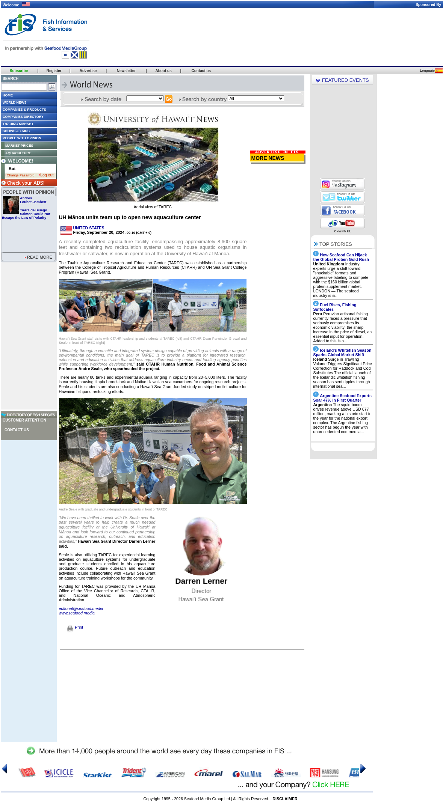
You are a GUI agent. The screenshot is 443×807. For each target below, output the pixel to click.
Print (75, 627)
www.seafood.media (77, 613)
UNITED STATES (88, 228)
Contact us (17, 430)
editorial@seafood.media (81, 608)
